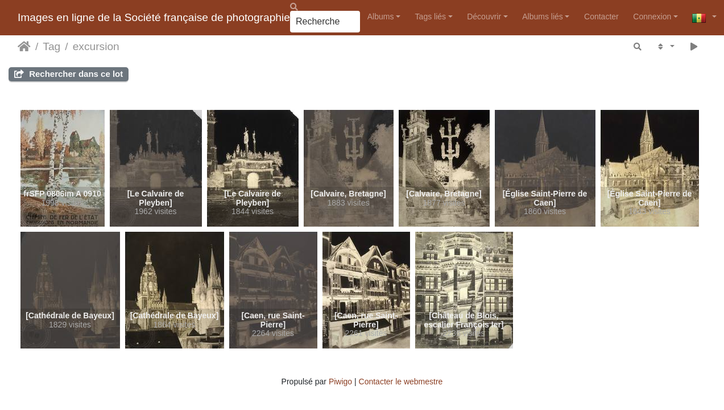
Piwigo (340, 381)
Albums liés (542, 16)
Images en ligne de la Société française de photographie (154, 17)
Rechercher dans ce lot (68, 74)
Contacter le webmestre (401, 381)
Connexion (652, 16)
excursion (96, 46)
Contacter (601, 16)
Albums (380, 16)
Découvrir (484, 16)
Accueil (24, 46)
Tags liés (430, 16)
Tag (51, 46)
